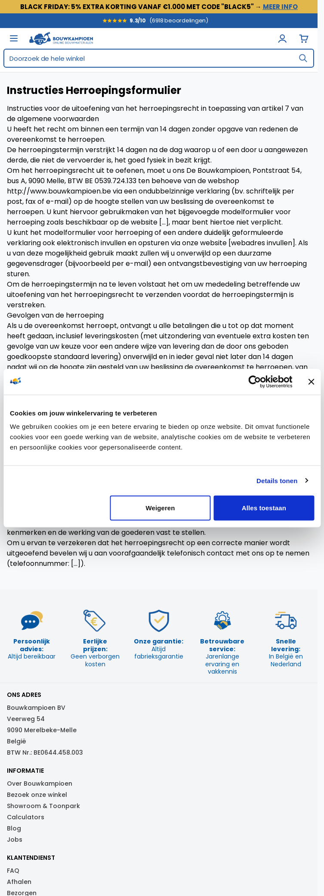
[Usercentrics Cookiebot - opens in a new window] (254, 381)
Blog (14, 828)
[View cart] (303, 38)
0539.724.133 (115, 181)
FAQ (13, 870)
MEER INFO (280, 6)
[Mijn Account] (282, 38)
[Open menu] (13, 38)
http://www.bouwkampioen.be (59, 191)
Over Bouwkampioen (39, 783)
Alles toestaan (264, 508)
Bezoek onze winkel (37, 794)
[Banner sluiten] (311, 381)
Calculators (25, 817)
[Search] (303, 58)
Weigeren (160, 508)
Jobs (14, 839)
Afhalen (19, 881)
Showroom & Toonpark (43, 806)
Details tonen (276, 480)
